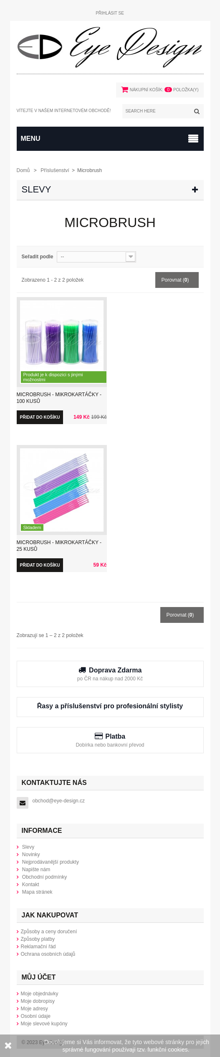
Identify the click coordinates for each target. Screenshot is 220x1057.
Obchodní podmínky (44, 877)
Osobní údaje (36, 1016)
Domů (23, 170)
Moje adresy (34, 1009)
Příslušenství (54, 170)
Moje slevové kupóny (44, 1024)
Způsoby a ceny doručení (49, 932)
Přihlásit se (110, 13)
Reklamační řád (38, 947)
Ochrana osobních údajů (48, 954)
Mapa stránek (37, 892)
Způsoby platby (38, 939)
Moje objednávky (39, 994)
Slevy (36, 189)
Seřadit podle (37, 257)
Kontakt (30, 884)
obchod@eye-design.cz (59, 801)
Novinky (30, 854)
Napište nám (36, 869)
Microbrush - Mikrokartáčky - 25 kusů (59, 546)
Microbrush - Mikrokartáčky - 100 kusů (59, 398)
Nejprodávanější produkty (50, 862)
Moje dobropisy (38, 1001)
